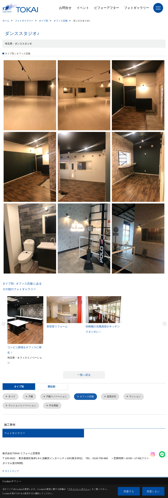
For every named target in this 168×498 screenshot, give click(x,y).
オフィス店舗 (90, 396)
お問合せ (65, 8)
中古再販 (56, 405)
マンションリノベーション (23, 405)
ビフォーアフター (106, 8)
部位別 (51, 386)
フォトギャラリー (136, 8)
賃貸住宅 (116, 396)
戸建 (31, 396)
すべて (12, 396)
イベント (83, 8)
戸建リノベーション (58, 396)
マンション (140, 396)
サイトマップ (12, 471)
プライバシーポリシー (79, 489)
